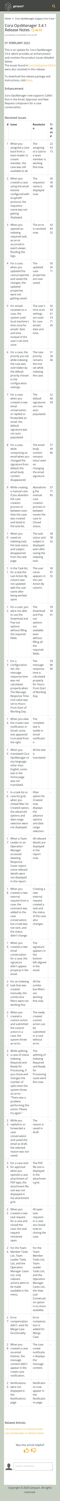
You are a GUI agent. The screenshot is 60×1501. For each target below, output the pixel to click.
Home (8, 18)
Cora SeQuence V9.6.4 (42, 65)
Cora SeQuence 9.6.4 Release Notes (24, 1428)
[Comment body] (33, 1466)
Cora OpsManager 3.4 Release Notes (24, 1433)
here (29, 80)
